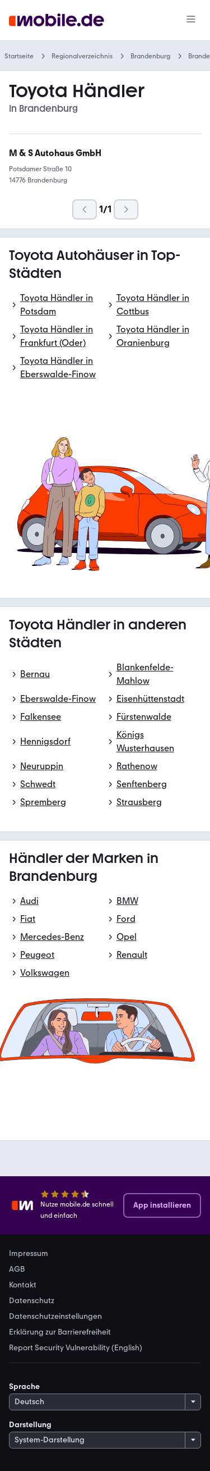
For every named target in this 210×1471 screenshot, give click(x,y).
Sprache (24, 1386)
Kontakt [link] (22, 1285)
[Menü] (191, 20)
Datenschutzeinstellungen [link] (55, 1316)
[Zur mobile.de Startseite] (56, 20)
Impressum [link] (28, 1253)
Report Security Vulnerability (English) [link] (75, 1348)
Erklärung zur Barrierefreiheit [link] (60, 1332)
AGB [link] (17, 1269)
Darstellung (30, 1424)
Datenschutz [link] (31, 1300)
